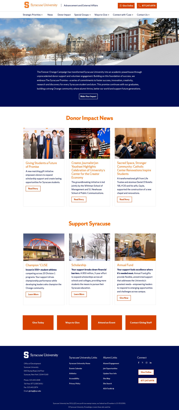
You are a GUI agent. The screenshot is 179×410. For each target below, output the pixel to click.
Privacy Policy (74, 383)
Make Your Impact (88, 96)
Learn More (33, 294)
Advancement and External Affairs (81, 5)
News (50, 14)
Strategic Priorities (32, 14)
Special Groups (81, 14)
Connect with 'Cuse (122, 14)
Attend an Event (106, 322)
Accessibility (74, 378)
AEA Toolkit (108, 388)
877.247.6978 (146, 5)
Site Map (106, 378)
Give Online (126, 5)
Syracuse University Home (79, 363)
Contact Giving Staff (141, 322)
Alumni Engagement (111, 363)
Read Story (33, 188)
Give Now (124, 298)
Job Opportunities (110, 368)
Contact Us (142, 14)
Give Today (38, 322)
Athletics (72, 373)
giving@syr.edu (35, 391)
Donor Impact (64, 14)
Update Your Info (110, 373)
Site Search (107, 383)
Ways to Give (100, 14)
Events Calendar (75, 368)
